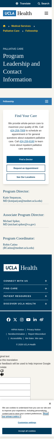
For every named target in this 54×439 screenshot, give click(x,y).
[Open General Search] (43, 4)
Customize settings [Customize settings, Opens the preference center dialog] (27, 422)
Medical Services (21, 26)
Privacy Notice (33, 329)
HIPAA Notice (17, 329)
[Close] (50, 403)
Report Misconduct (37, 334)
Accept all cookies (27, 431)
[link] (8, 319)
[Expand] (46, 281)
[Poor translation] (2, 372)
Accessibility (16, 338)
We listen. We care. (34, 338)
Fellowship (31, 31)
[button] (23, 4)
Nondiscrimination (16, 334)
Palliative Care (11, 31)
